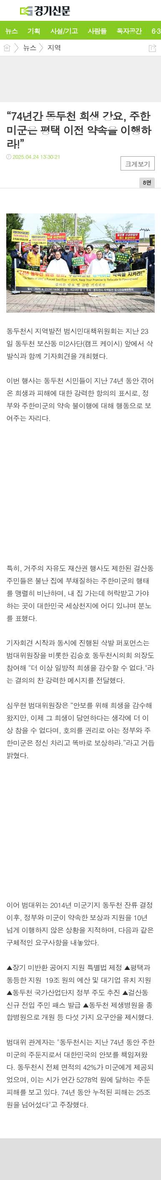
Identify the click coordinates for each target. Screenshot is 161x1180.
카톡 (47, 173)
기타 (63, 173)
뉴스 (29, 48)
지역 (54, 48)
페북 (13, 173)
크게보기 (137, 164)
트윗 (30, 173)
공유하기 (152, 48)
